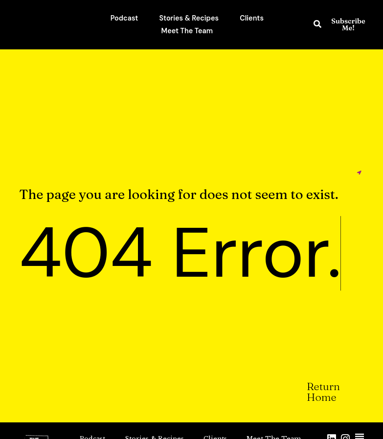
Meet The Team (187, 30)
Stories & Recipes (189, 18)
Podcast (124, 18)
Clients (252, 18)
